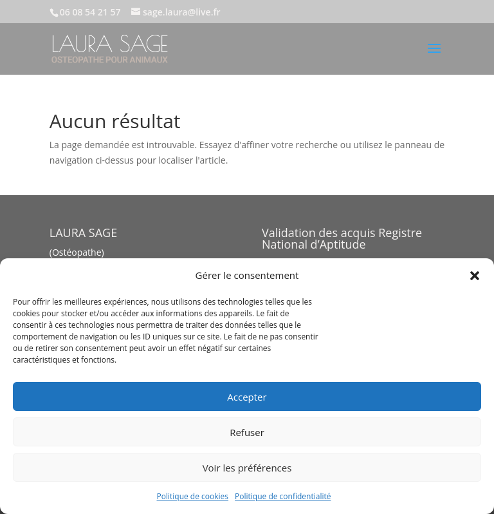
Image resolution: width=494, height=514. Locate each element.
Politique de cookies (193, 496)
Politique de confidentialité (283, 496)
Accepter (246, 396)
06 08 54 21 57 (90, 12)
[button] (474, 275)
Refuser (247, 432)
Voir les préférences (247, 467)
